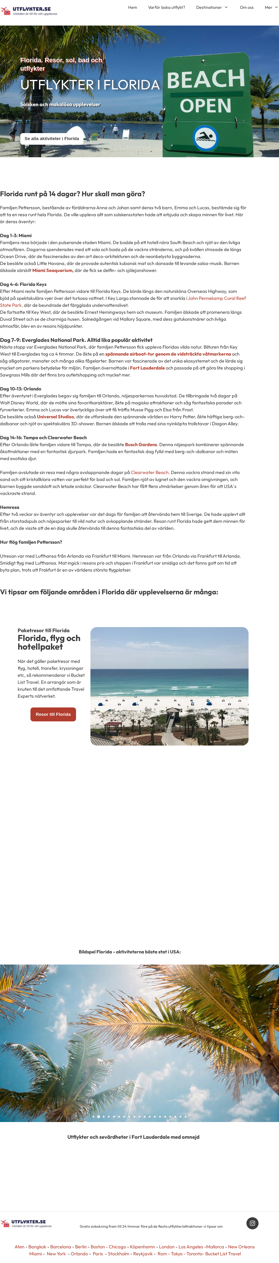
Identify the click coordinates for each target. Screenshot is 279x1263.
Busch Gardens (141, 444)
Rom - (164, 1253)
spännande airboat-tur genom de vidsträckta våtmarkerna (168, 354)
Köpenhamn (142, 1247)
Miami (35, 1253)
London (167, 1247)
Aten (19, 1247)
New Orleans (241, 1247)
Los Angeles (191, 1247)
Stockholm (118, 1253)
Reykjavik (143, 1253)
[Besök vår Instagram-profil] (252, 1223)
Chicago (117, 1247)
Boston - (99, 1247)
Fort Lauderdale (147, 368)
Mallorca (215, 1247)
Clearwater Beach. (150, 472)
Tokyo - (178, 1253)
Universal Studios (55, 416)
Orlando (79, 1253)
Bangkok (37, 1247)
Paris (98, 1253)
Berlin (81, 1247)
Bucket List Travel (223, 1253)
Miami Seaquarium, (53, 270)
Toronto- (195, 1253)
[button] (5, 1043)
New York (56, 1253)
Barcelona (60, 1247)
